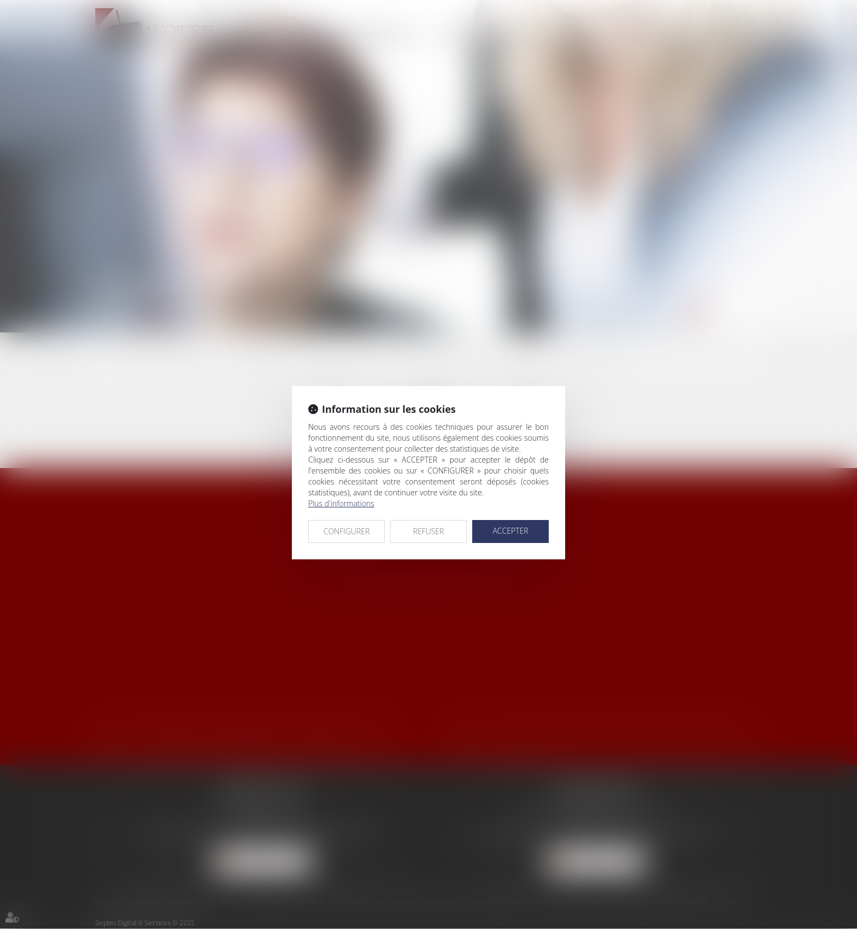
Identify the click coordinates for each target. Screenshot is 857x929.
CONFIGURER (347, 531)
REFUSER (428, 531)
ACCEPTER (510, 530)
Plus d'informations (341, 503)
